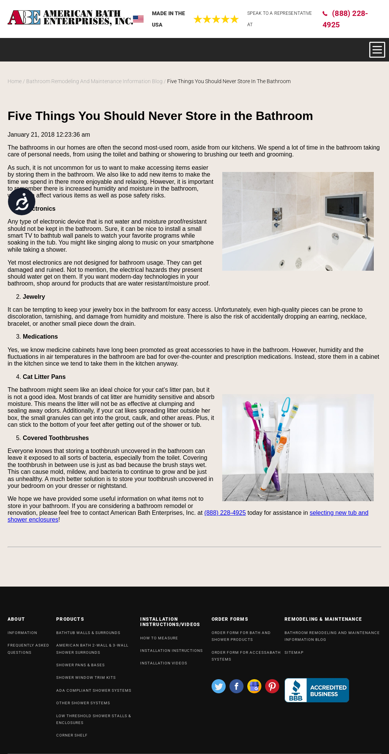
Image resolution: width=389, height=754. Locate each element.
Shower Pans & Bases (80, 668)
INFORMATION (22, 636)
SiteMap (294, 655)
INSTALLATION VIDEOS (163, 666)
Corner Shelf (72, 738)
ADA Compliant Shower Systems (93, 693)
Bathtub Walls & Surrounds (88, 636)
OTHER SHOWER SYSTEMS (83, 706)
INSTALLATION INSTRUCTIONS (171, 653)
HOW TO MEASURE (159, 641)
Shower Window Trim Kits (86, 680)
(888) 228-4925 (345, 19)
